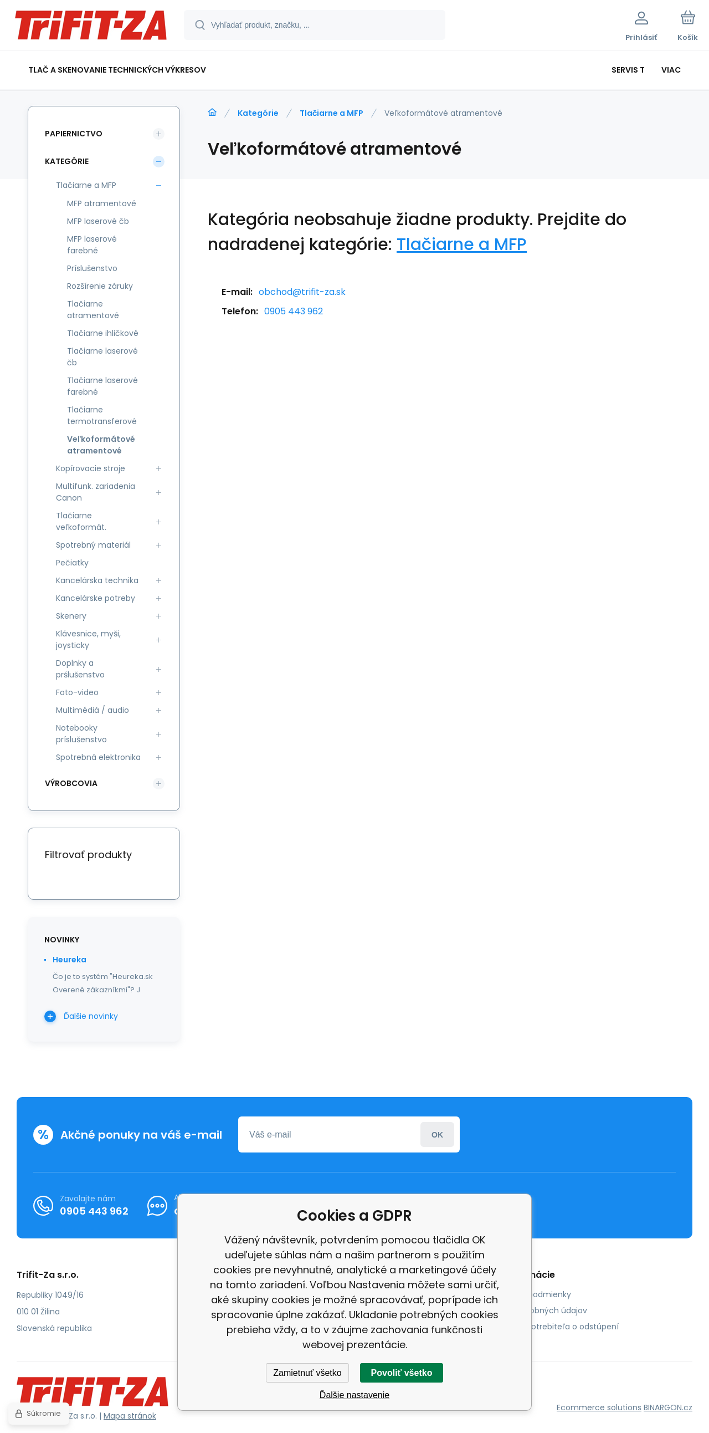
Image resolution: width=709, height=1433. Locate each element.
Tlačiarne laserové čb (102, 356)
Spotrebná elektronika (98, 757)
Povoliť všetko (402, 1373)
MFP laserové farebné (92, 244)
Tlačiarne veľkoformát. (81, 521)
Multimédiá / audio (92, 710)
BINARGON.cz (668, 1407)
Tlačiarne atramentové (93, 309)
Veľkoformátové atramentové (101, 445)
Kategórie (258, 113)
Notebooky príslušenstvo (81, 733)
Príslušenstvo (92, 268)
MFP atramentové (101, 203)
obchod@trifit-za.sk (302, 291)
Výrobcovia (71, 783)
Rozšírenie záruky (100, 286)
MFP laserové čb (98, 221)
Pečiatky (72, 562)
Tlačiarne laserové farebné (102, 386)
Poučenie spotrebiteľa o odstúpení (551, 1326)
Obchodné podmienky (527, 1294)
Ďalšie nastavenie (354, 1395)
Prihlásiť (437, 1134)
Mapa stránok (130, 1415)
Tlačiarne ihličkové (102, 333)
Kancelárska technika (97, 580)
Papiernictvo (73, 133)
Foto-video (77, 692)
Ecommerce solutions (599, 1407)
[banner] (91, 26)
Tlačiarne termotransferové (102, 415)
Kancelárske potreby (95, 598)
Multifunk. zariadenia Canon (95, 492)
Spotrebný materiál (93, 544)
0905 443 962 (293, 311)
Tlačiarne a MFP (331, 113)
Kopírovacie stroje (90, 468)
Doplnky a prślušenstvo (80, 668)
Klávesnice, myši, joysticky (88, 639)
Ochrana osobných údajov (535, 1310)
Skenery (71, 615)
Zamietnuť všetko (307, 1373)
